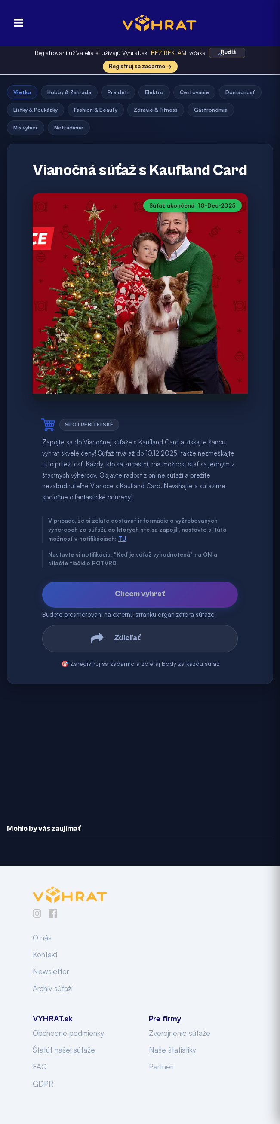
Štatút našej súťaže (64, 1049)
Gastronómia (211, 110)
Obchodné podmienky (68, 1033)
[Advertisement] (140, 748)
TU (122, 538)
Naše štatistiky (172, 1049)
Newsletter (51, 971)
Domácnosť (240, 92)
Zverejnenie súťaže (179, 1033)
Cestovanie (194, 92)
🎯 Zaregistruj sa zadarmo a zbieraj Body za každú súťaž (140, 663)
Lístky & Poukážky (35, 110)
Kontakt (45, 954)
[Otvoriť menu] (16, 23)
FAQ (40, 1066)
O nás (42, 937)
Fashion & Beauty (95, 110)
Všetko (22, 92)
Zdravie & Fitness (156, 110)
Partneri (161, 1066)
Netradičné (68, 127)
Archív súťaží (53, 988)
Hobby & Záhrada (69, 92)
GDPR (43, 1083)
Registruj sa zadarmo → (140, 66)
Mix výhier (25, 127)
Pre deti (118, 92)
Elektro (154, 92)
